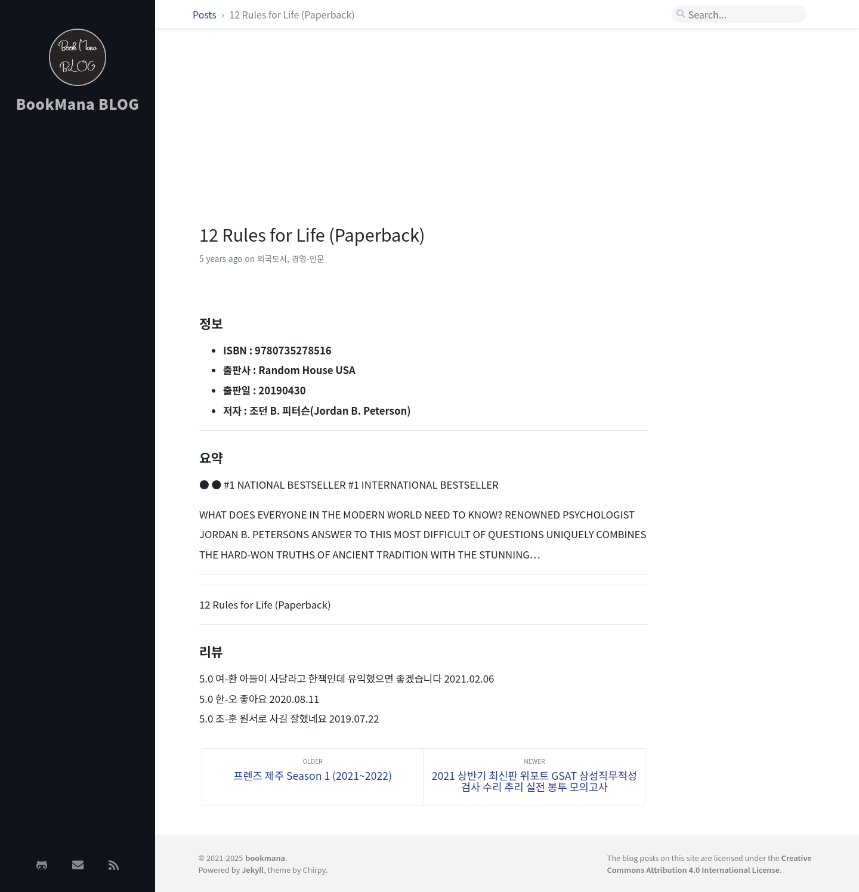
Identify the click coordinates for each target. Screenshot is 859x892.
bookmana (265, 857)
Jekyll (253, 869)
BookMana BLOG (78, 103)
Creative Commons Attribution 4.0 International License (709, 863)
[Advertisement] (77, 312)
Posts (205, 14)
